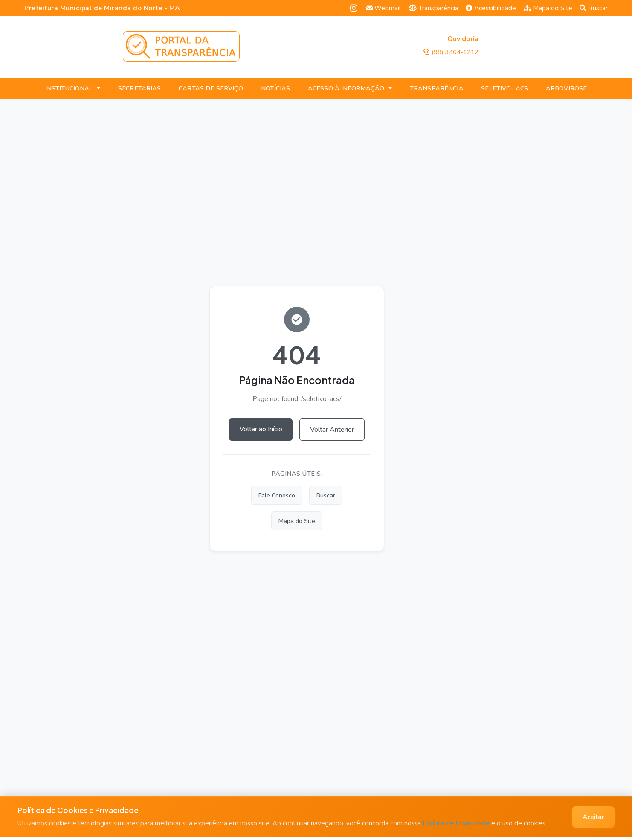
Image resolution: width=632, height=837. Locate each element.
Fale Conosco (276, 495)
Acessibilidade (491, 8)
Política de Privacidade (456, 823)
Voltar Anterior (332, 429)
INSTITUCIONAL (69, 88)
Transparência (433, 8)
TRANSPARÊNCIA (437, 88)
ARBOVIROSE (566, 88)
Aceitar (593, 817)
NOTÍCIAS (275, 88)
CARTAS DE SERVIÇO (211, 88)
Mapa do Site (548, 8)
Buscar (594, 8)
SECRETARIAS (139, 88)
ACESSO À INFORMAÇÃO (346, 88)
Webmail (383, 8)
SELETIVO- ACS (504, 88)
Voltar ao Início (260, 429)
